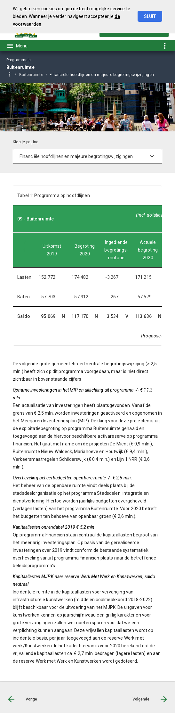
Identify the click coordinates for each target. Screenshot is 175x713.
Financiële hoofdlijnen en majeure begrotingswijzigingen (102, 74)
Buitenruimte (31, 74)
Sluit (150, 16)
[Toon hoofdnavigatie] (17, 46)
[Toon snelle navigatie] (164, 45)
